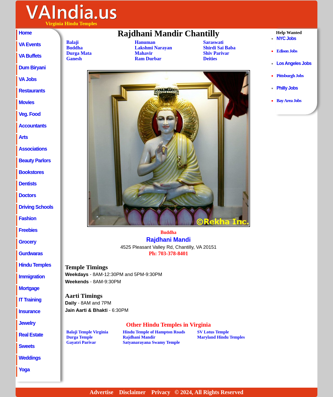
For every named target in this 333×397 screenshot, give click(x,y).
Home (25, 33)
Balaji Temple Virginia (87, 331)
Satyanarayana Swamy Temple (151, 342)
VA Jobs (27, 79)
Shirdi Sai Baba (219, 47)
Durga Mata (79, 53)
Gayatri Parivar (81, 342)
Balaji (72, 42)
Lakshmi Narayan (153, 47)
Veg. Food (30, 114)
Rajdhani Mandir (139, 337)
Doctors (27, 195)
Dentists (27, 183)
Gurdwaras (31, 253)
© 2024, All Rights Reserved (209, 392)
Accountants (32, 126)
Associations (33, 149)
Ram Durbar (148, 58)
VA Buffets (30, 56)
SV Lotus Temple (213, 331)
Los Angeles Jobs (294, 63)
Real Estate (31, 335)
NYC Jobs (286, 38)
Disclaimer (132, 392)
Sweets (27, 346)
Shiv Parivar (216, 53)
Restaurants (32, 90)
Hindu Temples (35, 265)
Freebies (28, 230)
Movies (26, 102)
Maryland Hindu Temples (221, 337)
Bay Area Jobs (289, 100)
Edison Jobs (287, 50)
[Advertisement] (222, 14)
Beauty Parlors (35, 160)
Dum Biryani (32, 67)
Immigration (32, 276)
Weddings (30, 358)
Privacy (160, 392)
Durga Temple (79, 337)
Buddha (74, 47)
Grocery (27, 242)
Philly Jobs (287, 88)
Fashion (27, 218)
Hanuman (145, 42)
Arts (23, 137)
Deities (210, 58)
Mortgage (29, 288)
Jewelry (27, 323)
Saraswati (213, 42)
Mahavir (144, 53)
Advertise (101, 392)
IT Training (30, 299)
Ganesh (74, 58)
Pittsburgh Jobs (290, 75)
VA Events (30, 44)
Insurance (29, 311)
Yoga (24, 369)
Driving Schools (36, 207)
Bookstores (31, 172)
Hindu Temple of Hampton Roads (154, 331)
